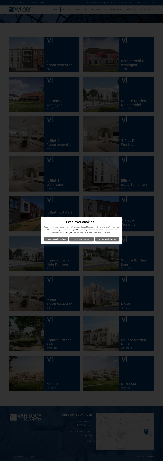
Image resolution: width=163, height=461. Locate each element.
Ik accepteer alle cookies (56, 239)
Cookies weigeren (81, 239)
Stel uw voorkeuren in (107, 239)
